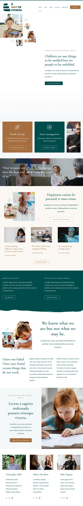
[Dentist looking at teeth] (41, 228)
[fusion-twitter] (9, 498)
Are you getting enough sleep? (65, 247)
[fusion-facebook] (6, 498)
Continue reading (10, 255)
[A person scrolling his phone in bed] (68, 228)
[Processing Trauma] (14, 228)
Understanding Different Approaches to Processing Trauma (14, 248)
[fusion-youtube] (12, 498)
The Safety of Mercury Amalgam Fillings (41, 247)
